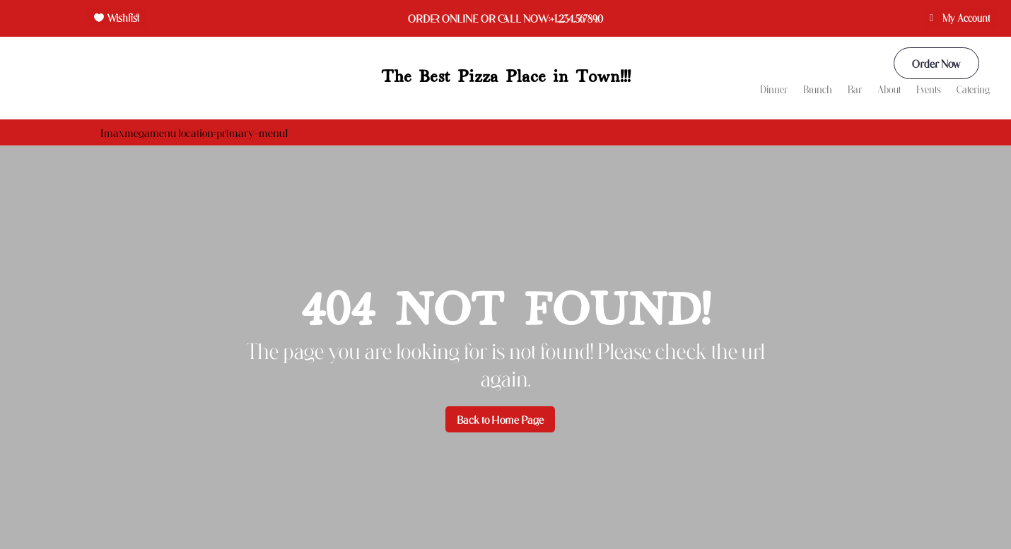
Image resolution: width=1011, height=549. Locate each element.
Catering (973, 90)
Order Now (936, 63)
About (889, 90)
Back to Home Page (500, 419)
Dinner (774, 90)
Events (928, 90)
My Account (966, 18)
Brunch (817, 90)
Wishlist (123, 18)
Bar (855, 90)
